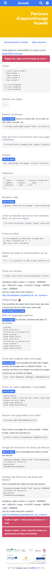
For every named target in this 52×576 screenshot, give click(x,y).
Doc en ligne (8, 119)
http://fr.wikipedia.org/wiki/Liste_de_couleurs (24, 295)
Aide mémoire (39, 42)
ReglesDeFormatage (12, 54)
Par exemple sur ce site (13, 311)
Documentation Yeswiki (16, 42)
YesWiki (32, 568)
